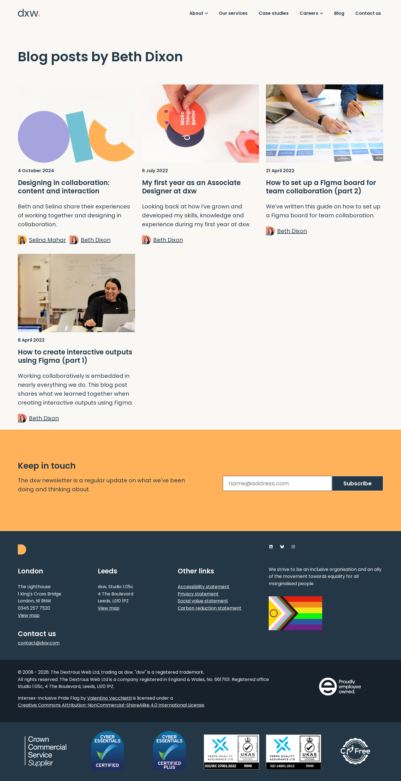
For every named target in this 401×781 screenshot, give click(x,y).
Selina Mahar (47, 240)
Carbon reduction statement (209, 608)
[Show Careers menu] (311, 13)
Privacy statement (198, 594)
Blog (339, 13)
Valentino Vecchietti (109, 698)
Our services (233, 13)
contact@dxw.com (39, 643)
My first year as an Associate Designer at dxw (191, 187)
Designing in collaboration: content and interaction (63, 187)
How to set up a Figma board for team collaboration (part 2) (321, 187)
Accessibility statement (203, 586)
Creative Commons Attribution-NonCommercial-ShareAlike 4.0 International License (111, 705)
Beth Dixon (96, 240)
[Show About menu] (198, 13)
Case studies (273, 13)
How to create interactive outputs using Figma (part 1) (75, 356)
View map (29, 615)
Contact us (368, 13)
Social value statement (203, 601)
